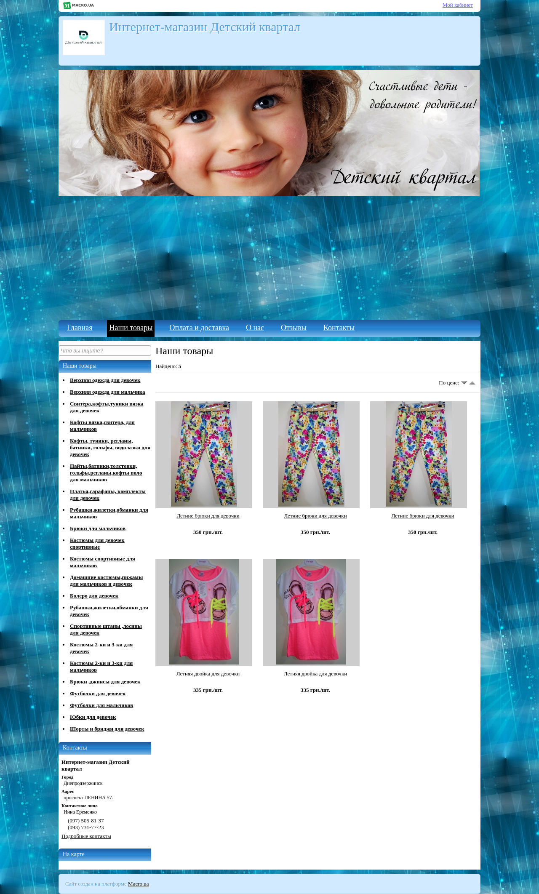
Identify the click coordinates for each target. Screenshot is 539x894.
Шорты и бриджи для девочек (107, 729)
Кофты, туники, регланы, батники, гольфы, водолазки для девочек (110, 447)
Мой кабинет (458, 5)
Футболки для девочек (97, 693)
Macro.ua (138, 884)
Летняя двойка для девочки (208, 673)
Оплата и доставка (199, 327)
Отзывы (294, 327)
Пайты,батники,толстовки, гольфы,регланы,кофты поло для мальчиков (106, 473)
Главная (79, 327)
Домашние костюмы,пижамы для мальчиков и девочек (106, 580)
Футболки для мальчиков (101, 705)
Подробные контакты (86, 836)
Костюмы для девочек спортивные (97, 543)
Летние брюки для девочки (207, 515)
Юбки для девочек (93, 717)
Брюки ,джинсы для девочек (105, 681)
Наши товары (130, 327)
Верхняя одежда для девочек (105, 380)
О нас (255, 327)
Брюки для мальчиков (97, 528)
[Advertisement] (269, 257)
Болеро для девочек (94, 595)
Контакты (339, 327)
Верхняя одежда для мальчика (107, 392)
